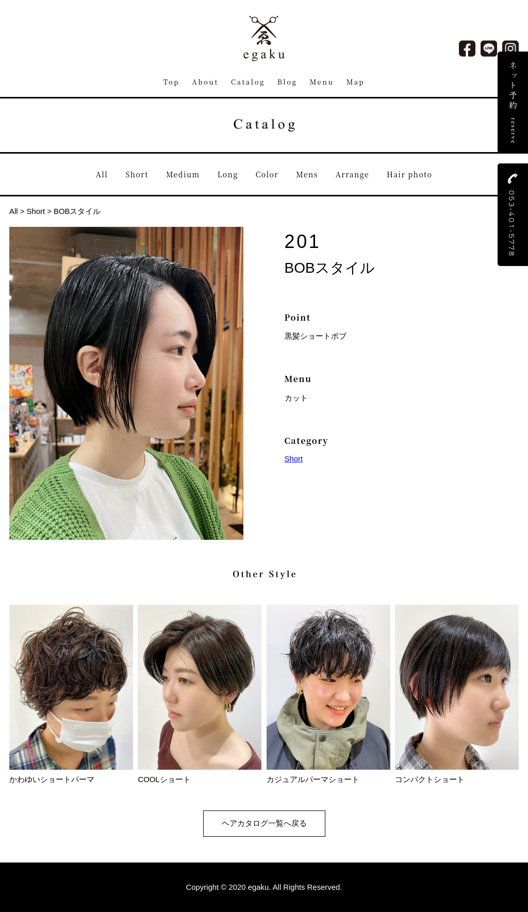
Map (355, 82)
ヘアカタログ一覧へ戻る (264, 823)
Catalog (248, 82)
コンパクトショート (457, 775)
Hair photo (409, 174)
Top (171, 82)
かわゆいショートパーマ (71, 775)
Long (228, 174)
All (102, 174)
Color (267, 174)
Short (137, 174)
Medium (183, 174)
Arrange (352, 174)
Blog (287, 82)
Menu (322, 82)
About (205, 82)
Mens (307, 174)
